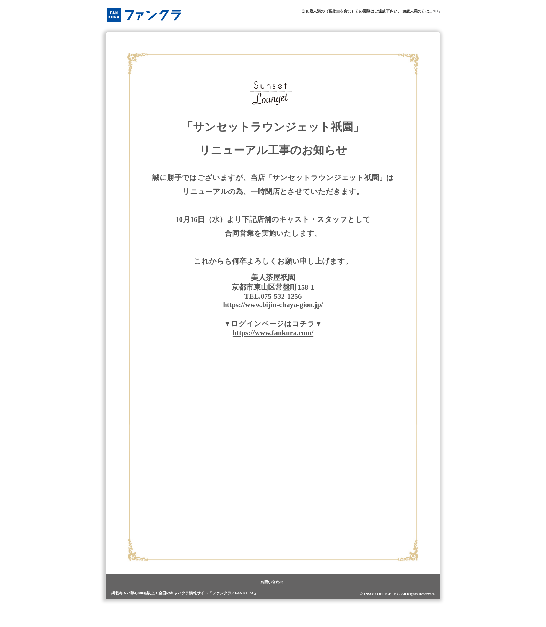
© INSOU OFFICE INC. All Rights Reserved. (397, 594)
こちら (434, 11)
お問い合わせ (271, 582)
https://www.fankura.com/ (273, 333)
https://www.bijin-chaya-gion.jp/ (273, 304)
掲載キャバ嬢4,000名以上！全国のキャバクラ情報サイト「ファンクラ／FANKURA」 (184, 593)
